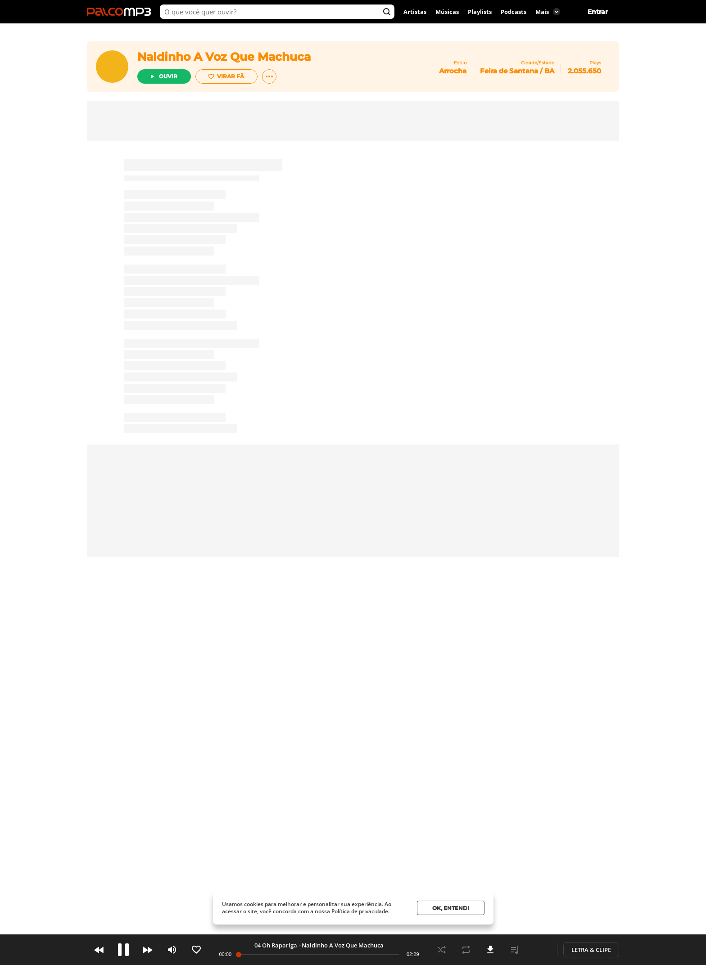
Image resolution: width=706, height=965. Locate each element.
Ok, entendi (450, 908)
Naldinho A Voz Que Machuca (347, 945)
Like (196, 950)
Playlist (514, 950)
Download (490, 950)
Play (123, 950)
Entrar (598, 12)
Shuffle (442, 950)
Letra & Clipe (591, 950)
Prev (99, 950)
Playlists (480, 12)
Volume (172, 950)
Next (148, 950)
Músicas (447, 12)
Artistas (414, 12)
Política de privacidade (359, 911)
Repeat (466, 950)
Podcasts (513, 12)
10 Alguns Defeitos (276, 945)
